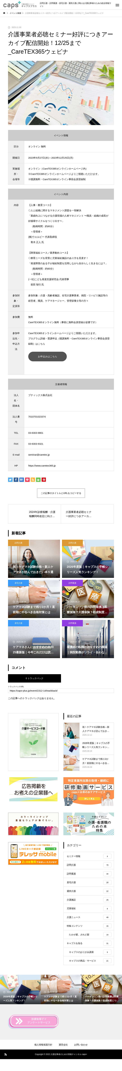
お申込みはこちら (47, 356)
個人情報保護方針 (43, 1056)
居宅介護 (18, 583)
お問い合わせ (81, 1056)
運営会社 (63, 1056)
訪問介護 (18, 543)
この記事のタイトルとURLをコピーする (61, 493)
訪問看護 (72, 583)
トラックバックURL (16, 687)
